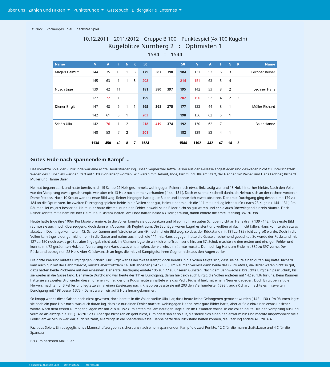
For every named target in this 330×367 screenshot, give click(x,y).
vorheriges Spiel (59, 29)
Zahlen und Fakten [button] (48, 10)
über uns (16, 10)
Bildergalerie (144, 10)
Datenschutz (72, 365)
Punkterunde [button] (86, 10)
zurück (37, 29)
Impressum (92, 365)
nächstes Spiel (87, 29)
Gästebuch (117, 10)
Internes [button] (169, 10)
